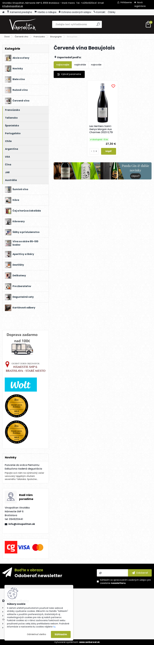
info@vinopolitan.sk (12, 6)
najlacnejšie (62, 64)
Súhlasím (61, 634)
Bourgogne (56, 36)
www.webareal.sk (89, 642)
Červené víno (21, 36)
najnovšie (96, 64)
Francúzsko (39, 36)
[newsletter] (140, 572)
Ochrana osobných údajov (75, 12)
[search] (98, 25)
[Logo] (23, 24)
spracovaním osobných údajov (130, 579)
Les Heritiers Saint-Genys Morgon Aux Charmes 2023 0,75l (101, 129)
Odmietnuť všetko (36, 634)
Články (111, 12)
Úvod (6, 36)
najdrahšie (80, 64)
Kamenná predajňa (19, 12)
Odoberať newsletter (38, 575)
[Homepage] (3, 12)
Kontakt (99, 12)
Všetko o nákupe (45, 12)
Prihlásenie (126, 2)
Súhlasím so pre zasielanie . (125, 581)
